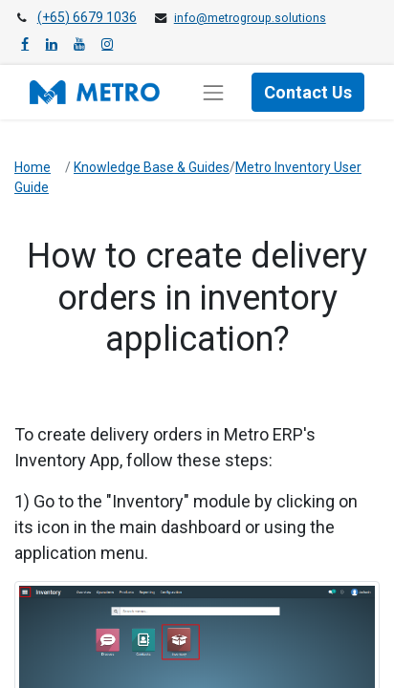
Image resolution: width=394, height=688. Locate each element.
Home (32, 167)
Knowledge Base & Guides (152, 167)
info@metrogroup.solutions (250, 18)
